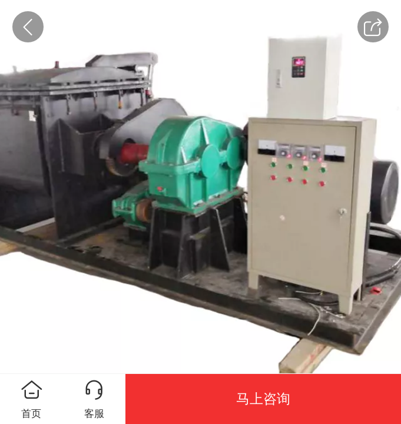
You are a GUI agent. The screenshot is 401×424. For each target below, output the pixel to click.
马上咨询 (263, 398)
